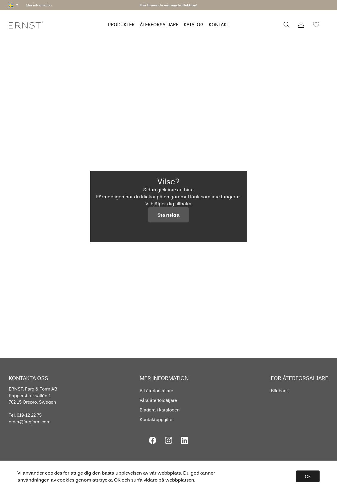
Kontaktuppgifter (157, 419)
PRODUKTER (121, 24)
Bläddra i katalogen (160, 410)
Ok (308, 476)
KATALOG (193, 24)
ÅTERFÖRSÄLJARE (159, 24)
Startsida (168, 215)
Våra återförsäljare (158, 400)
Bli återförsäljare (156, 390)
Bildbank (280, 390)
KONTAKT (219, 24)
